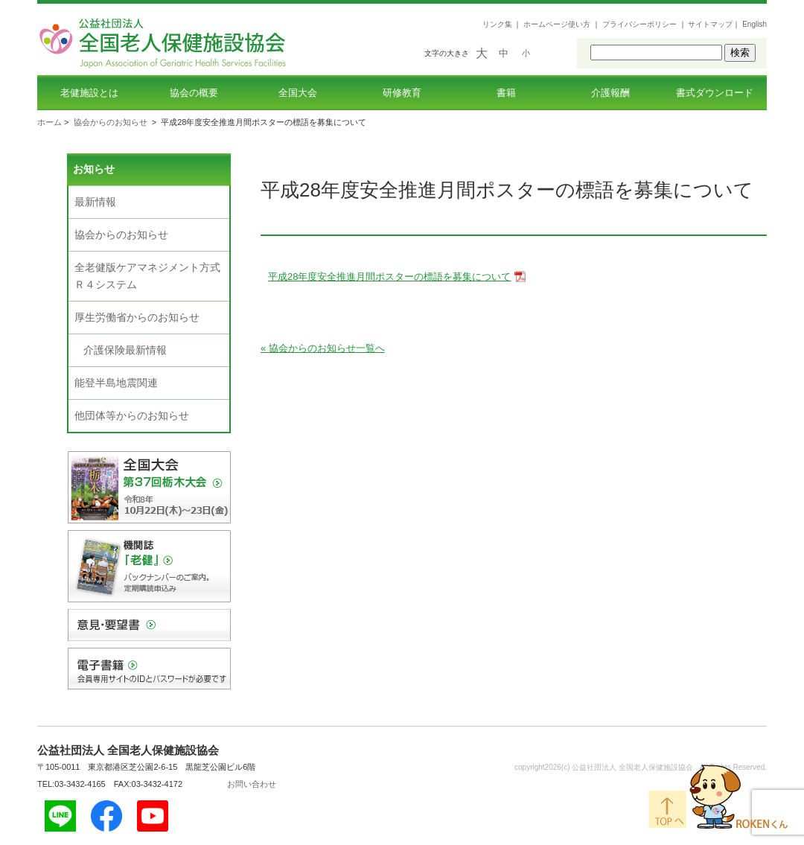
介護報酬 (610, 92)
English (754, 24)
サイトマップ (710, 24)
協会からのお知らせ (110, 122)
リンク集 (497, 24)
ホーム (49, 122)
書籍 (506, 92)
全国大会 (297, 92)
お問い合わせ (251, 783)
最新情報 (95, 202)
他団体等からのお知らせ (131, 415)
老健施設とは (89, 92)
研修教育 (402, 92)
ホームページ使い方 (556, 24)
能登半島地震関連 (116, 383)
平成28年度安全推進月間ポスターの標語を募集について (389, 276)
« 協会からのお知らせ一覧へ (323, 348)
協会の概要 (194, 92)
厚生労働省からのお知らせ (137, 317)
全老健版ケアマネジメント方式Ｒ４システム (147, 275)
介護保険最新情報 (125, 350)
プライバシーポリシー (639, 24)
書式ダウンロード (714, 92)
